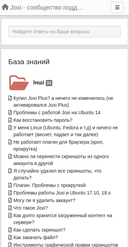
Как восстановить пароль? (42, 120)
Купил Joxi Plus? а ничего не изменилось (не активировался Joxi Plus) (63, 101)
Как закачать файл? (35, 237)
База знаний (29, 62)
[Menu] (117, 7)
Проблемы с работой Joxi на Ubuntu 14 (56, 112)
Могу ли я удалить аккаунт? (44, 200)
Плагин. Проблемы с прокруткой (49, 185)
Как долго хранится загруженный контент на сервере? (62, 219)
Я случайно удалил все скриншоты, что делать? (57, 174)
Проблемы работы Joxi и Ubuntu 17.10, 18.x (62, 193)
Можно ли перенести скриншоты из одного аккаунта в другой (61, 160)
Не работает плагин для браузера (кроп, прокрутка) (58, 145)
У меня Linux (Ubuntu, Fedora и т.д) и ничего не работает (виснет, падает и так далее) (65, 131)
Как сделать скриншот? (39, 230)
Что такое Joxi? (30, 208)
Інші (43, 83)
